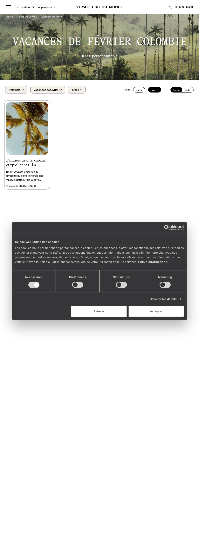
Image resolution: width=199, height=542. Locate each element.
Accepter (156, 311)
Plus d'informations (152, 262)
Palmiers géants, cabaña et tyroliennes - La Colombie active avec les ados (26, 164)
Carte (175, 90)
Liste (186, 90)
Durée (138, 90)
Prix (154, 90)
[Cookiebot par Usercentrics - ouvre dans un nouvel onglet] (167, 228)
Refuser (98, 311)
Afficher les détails (163, 299)
